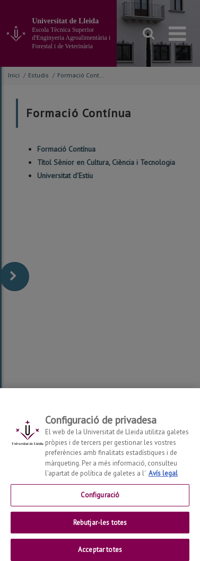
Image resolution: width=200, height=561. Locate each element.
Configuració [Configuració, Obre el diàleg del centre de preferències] (100, 500)
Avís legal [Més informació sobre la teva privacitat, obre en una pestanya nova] (163, 478)
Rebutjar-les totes (100, 527)
